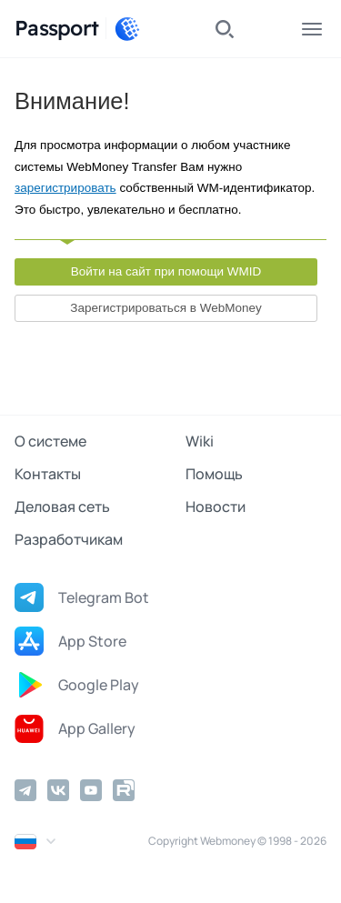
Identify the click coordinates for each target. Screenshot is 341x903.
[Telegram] (25, 790)
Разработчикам (69, 539)
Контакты (48, 474)
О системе (50, 441)
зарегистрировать (65, 188)
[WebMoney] (127, 29)
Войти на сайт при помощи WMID (166, 271)
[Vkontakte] (58, 790)
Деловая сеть (62, 507)
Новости (216, 507)
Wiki (200, 441)
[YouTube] (91, 790)
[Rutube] (124, 790)
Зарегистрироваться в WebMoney (165, 308)
